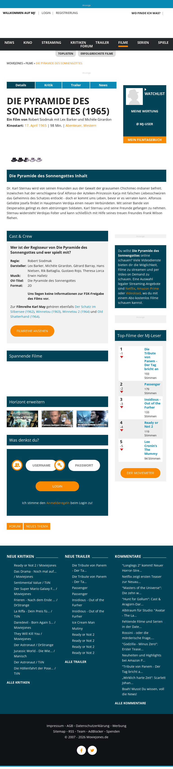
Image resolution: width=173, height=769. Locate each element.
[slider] (144, 116)
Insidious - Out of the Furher (152, 403)
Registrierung (67, 13)
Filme (123, 42)
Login (46, 13)
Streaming (51, 42)
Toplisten (65, 54)
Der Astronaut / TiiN (29, 662)
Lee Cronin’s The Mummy (150, 448)
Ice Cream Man (83, 622)
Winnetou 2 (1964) (76, 311)
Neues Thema (37, 526)
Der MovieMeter (140, 473)
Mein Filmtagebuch (145, 140)
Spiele (163, 42)
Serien (143, 42)
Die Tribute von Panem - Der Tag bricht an (151, 359)
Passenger (152, 384)
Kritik (48, 85)
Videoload (133, 293)
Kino (27, 42)
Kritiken (78, 42)
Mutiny (77, 628)
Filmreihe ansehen (32, 331)
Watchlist (155, 94)
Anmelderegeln (58, 503)
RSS (71, 731)
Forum (86, 46)
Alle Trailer (75, 662)
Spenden (113, 731)
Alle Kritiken (18, 682)
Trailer (102, 42)
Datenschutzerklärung (92, 726)
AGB (70, 726)
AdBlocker (95, 731)
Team (81, 731)
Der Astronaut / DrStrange (33, 645)
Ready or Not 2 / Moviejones (35, 565)
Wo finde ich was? (146, 13)
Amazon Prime (148, 288)
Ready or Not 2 (151, 424)
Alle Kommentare (130, 703)
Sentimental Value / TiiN (32, 582)
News (9, 42)
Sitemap (59, 731)
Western (89, 125)
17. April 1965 (36, 125)
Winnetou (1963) (48, 311)
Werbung (119, 726)
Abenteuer (74, 125)
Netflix (130, 288)
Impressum (55, 726)
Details (21, 85)
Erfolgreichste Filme (97, 54)
